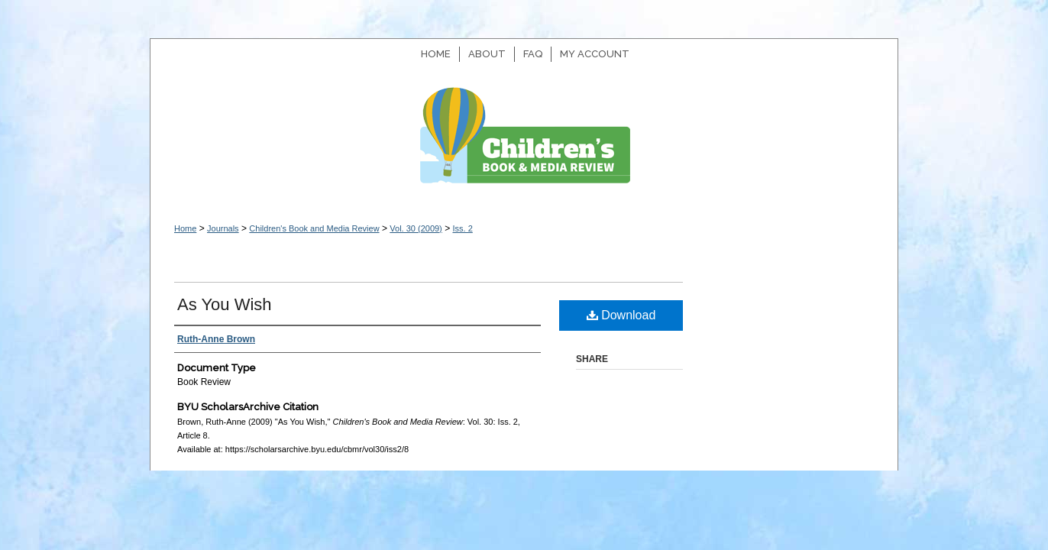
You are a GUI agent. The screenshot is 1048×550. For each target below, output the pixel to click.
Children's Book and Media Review (524, 143)
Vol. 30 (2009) (416, 228)
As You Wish (224, 304)
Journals (223, 228)
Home (185, 228)
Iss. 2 (462, 228)
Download (621, 315)
